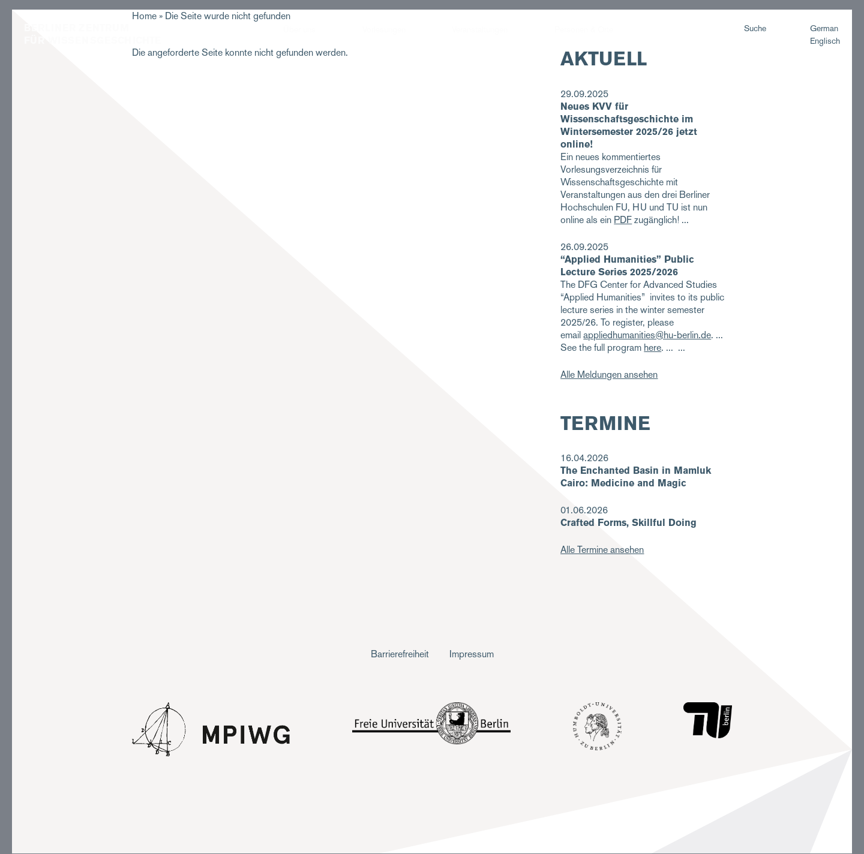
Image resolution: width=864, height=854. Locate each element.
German (824, 28)
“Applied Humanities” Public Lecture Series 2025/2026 (627, 265)
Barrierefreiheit (400, 654)
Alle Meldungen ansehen (609, 374)
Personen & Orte (583, 29)
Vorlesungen (384, 29)
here (652, 347)
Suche (755, 28)
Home (144, 16)
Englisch (825, 40)
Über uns (299, 29)
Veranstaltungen (480, 29)
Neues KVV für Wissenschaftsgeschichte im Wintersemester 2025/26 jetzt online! (628, 125)
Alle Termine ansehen (602, 549)
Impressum (471, 654)
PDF (623, 220)
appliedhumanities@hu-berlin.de (647, 335)
